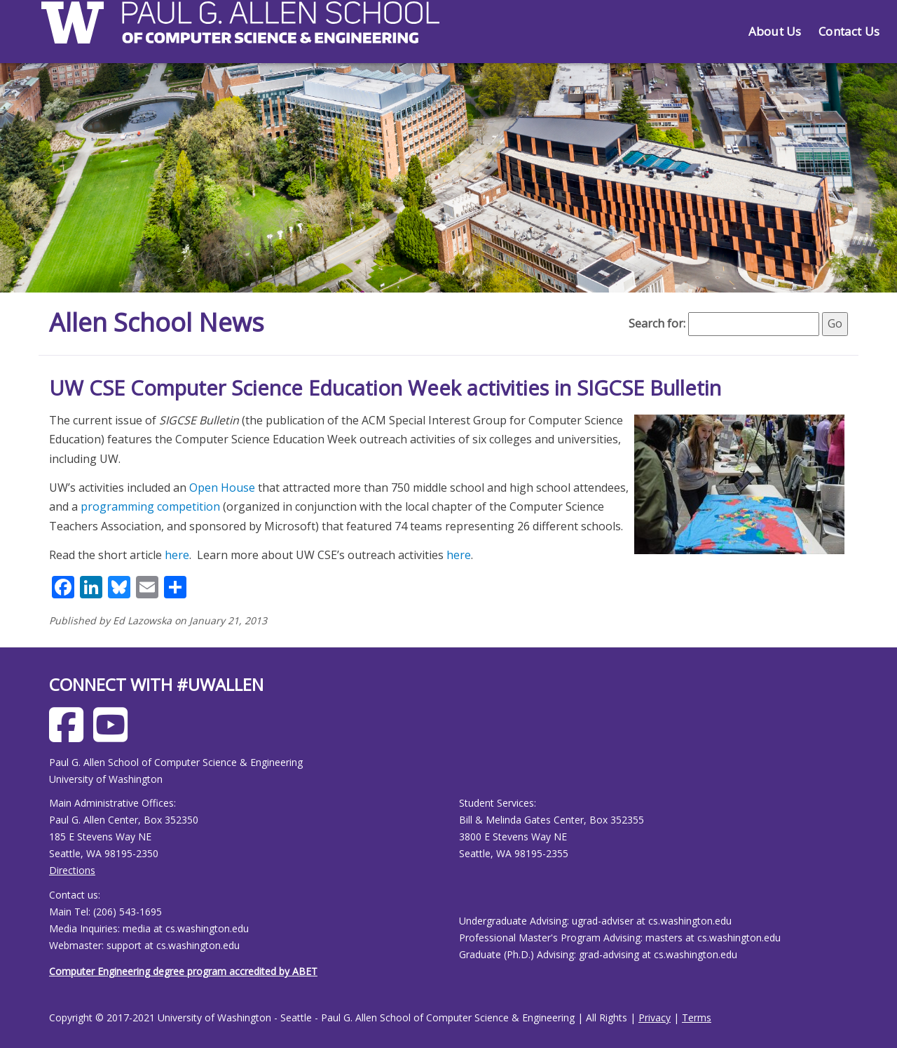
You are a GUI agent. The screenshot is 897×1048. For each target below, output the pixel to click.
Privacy (654, 1017)
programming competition (150, 506)
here (177, 555)
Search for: (657, 323)
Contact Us (849, 31)
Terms (696, 1017)
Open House (222, 487)
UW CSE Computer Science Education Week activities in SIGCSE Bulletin (385, 387)
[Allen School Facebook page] (69, 735)
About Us (774, 31)
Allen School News (156, 322)
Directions (72, 870)
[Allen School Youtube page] (114, 735)
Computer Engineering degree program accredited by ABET (183, 971)
